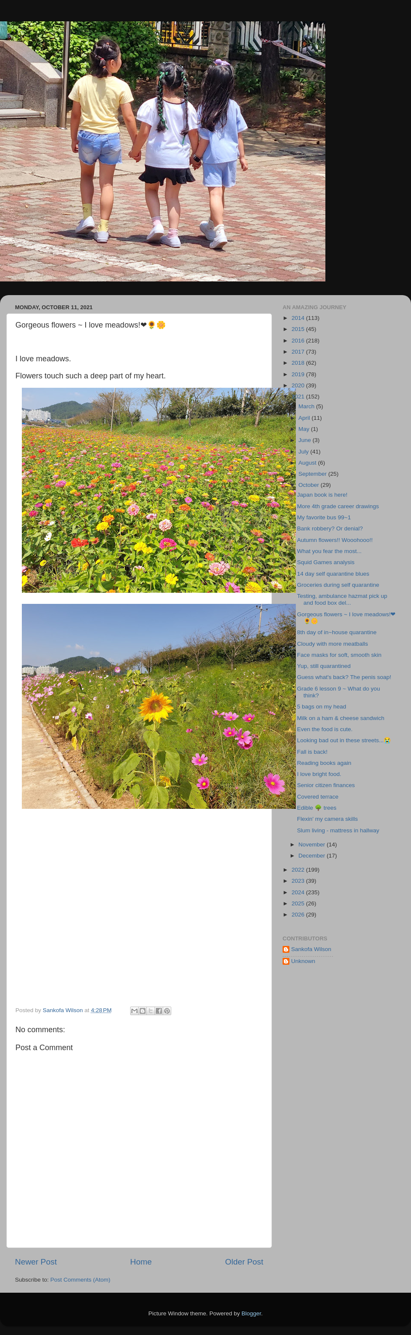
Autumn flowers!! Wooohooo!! (335, 540)
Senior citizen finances (326, 785)
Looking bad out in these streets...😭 (344, 740)
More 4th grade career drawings (338, 506)
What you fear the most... (329, 551)
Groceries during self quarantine (338, 585)
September (313, 474)
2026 (299, 914)
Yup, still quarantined (324, 666)
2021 (299, 396)
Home (141, 1261)
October (309, 485)
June (305, 440)
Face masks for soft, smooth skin (339, 655)
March (307, 406)
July (304, 451)
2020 (299, 385)
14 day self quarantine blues (333, 574)
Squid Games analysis (325, 562)
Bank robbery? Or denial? (330, 528)
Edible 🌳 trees (317, 808)
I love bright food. (319, 774)
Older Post (244, 1261)
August (308, 463)
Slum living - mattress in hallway (338, 830)
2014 (299, 318)
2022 (299, 870)
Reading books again (324, 763)
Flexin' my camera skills (327, 819)
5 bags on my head (321, 706)
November (312, 844)
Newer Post (36, 1261)
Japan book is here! (322, 495)
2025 (299, 903)
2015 (299, 329)
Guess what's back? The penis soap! (344, 677)
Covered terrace (318, 796)
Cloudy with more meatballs (332, 644)
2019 (299, 374)
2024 (299, 892)
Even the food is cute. (325, 729)
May (304, 429)
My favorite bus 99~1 (324, 517)
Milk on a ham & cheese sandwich (340, 718)
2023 (299, 881)
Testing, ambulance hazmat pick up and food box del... (342, 599)
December (312, 855)
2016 (299, 340)
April (305, 418)
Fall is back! (312, 752)
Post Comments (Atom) (80, 1279)
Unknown (303, 961)
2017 (299, 351)
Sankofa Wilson (311, 949)
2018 (299, 363)
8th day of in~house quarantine (337, 632)
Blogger (251, 1313)
